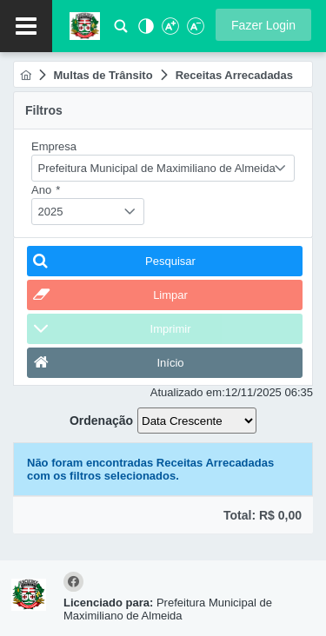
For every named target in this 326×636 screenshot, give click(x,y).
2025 (50, 211)
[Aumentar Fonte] (169, 30)
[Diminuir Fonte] (193, 30)
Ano (45, 189)
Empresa (54, 146)
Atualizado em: (187, 392)
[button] (263, 25)
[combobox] (163, 168)
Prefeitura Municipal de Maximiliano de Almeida (157, 168)
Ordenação (101, 420)
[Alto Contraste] (144, 30)
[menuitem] (25, 75)
